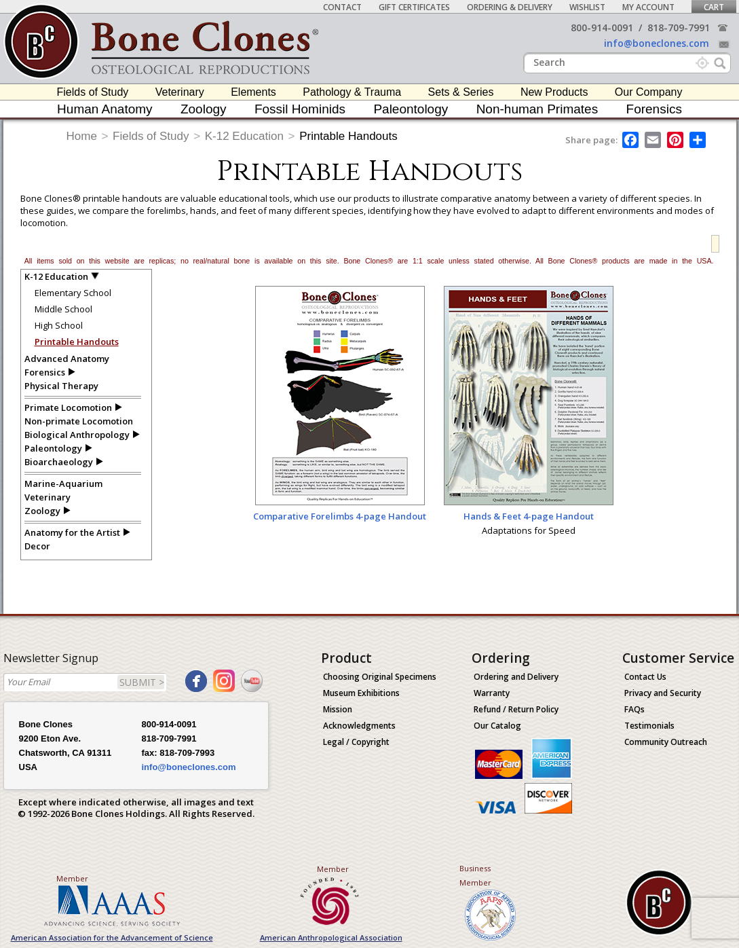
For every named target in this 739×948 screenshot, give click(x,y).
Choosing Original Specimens (379, 676)
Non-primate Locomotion (78, 421)
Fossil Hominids (299, 109)
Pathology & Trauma (352, 92)
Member (72, 878)
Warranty (492, 693)
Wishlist (587, 7)
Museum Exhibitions (361, 693)
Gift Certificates (414, 7)
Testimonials (649, 725)
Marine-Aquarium (63, 483)
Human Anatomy (104, 109)
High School (59, 325)
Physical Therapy (61, 386)
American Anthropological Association (331, 937)
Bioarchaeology (58, 462)
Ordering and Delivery (516, 676)
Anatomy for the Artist (72, 532)
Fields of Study (93, 92)
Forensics (654, 109)
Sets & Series (461, 92)
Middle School (63, 309)
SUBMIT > (141, 682)
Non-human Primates (537, 109)
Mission (337, 709)
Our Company (649, 92)
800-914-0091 (602, 27)
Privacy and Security (662, 693)
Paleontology (410, 109)
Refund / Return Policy (516, 709)
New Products (554, 92)
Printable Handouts (348, 136)
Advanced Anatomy (66, 358)
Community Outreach (665, 742)
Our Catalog (497, 725)
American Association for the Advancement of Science (112, 937)
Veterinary (179, 92)
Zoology (204, 109)
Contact (342, 7)
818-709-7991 (678, 27)
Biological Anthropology (77, 435)
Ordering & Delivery (509, 7)
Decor (37, 546)
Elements (253, 92)
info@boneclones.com (656, 43)
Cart (714, 7)
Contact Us (645, 676)
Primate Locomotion (68, 407)
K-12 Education (244, 136)
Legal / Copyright (356, 742)
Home (82, 136)
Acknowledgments (359, 725)
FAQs (634, 709)
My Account (648, 7)
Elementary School (73, 293)
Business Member (475, 875)
